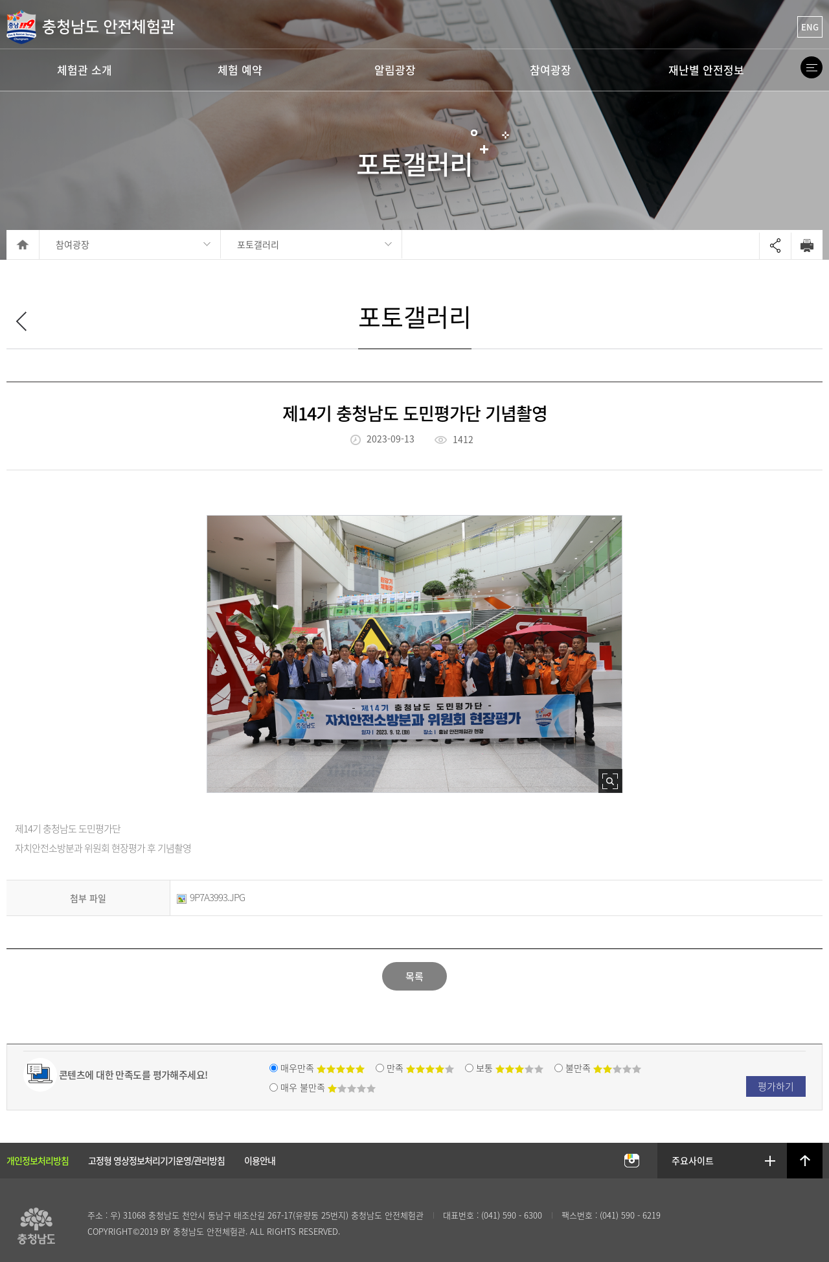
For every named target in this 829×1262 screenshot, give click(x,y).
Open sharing (775, 246)
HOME (23, 244)
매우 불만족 (328, 1087)
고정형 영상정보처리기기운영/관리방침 (156, 1160)
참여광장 (72, 244)
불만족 (603, 1067)
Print (807, 245)
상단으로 (805, 1160)
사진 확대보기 (610, 781)
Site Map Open (812, 67)
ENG (810, 27)
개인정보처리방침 (37, 1160)
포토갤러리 (258, 244)
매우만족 (322, 1067)
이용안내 (259, 1160)
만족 (420, 1067)
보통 (509, 1067)
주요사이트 (693, 1160)
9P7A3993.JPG (211, 897)
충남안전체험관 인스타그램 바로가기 (631, 1161)
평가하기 (776, 1086)
